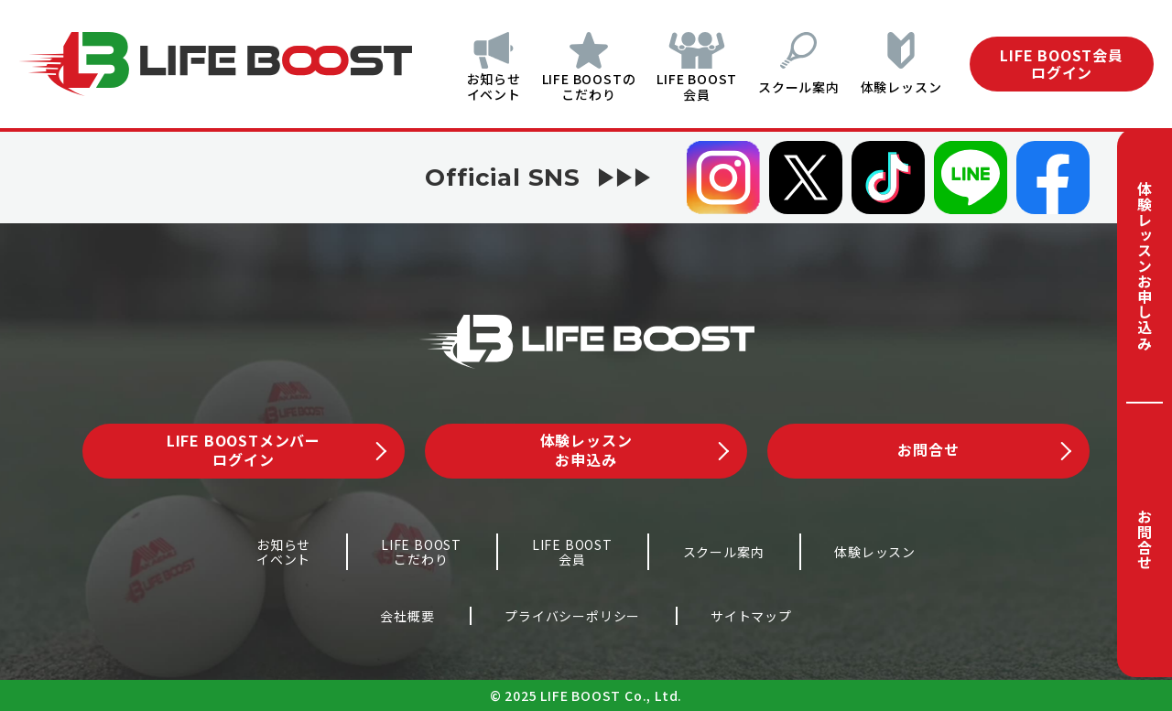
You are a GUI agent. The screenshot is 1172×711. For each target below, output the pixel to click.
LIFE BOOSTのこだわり (567, 86)
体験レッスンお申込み (634, 449)
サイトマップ (751, 616)
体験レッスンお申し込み (1145, 265)
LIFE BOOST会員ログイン (1061, 63)
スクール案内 (791, 87)
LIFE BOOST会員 (682, 86)
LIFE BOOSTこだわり (421, 552)
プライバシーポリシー (572, 616)
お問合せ (1145, 539)
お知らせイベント (465, 86)
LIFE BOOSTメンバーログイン (276, 449)
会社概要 (407, 616)
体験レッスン (901, 87)
